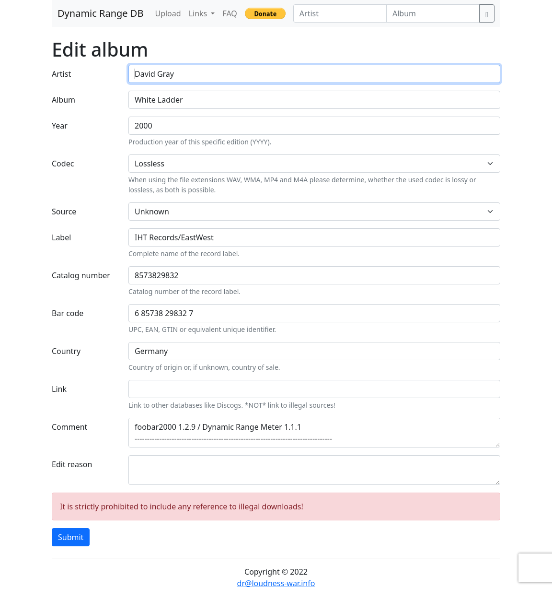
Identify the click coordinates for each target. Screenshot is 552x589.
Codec (63, 163)
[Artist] (340, 13)
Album (63, 99)
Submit (70, 537)
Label (61, 237)
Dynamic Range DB (100, 13)
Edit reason (72, 464)
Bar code (67, 313)
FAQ (229, 13)
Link (59, 389)
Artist (61, 74)
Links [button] (199, 13)
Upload (168, 13)
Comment (69, 427)
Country (66, 351)
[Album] (433, 13)
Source (64, 211)
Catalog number (81, 275)
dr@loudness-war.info (276, 583)
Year (60, 125)
